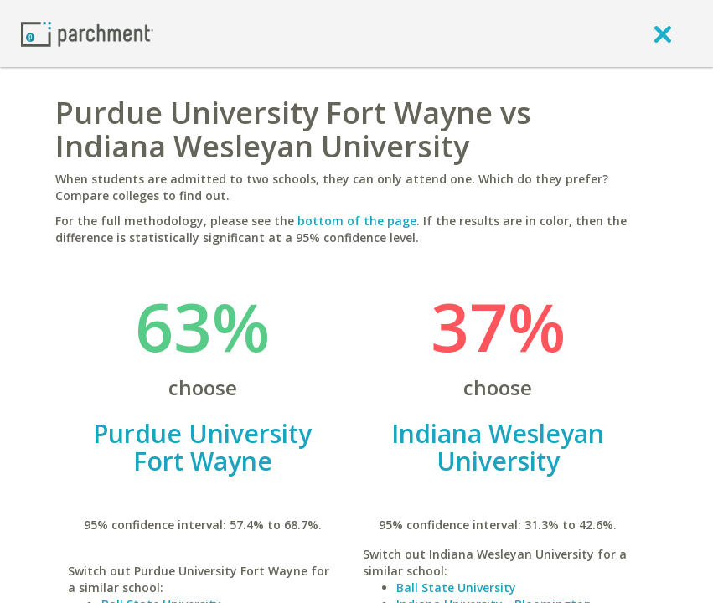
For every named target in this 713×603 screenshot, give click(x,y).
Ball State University (456, 587)
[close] (662, 33)
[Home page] (87, 33)
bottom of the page (356, 221)
